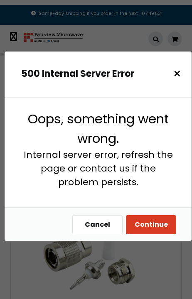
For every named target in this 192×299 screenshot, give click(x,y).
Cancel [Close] (97, 224)
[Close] (177, 74)
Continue (151, 224)
